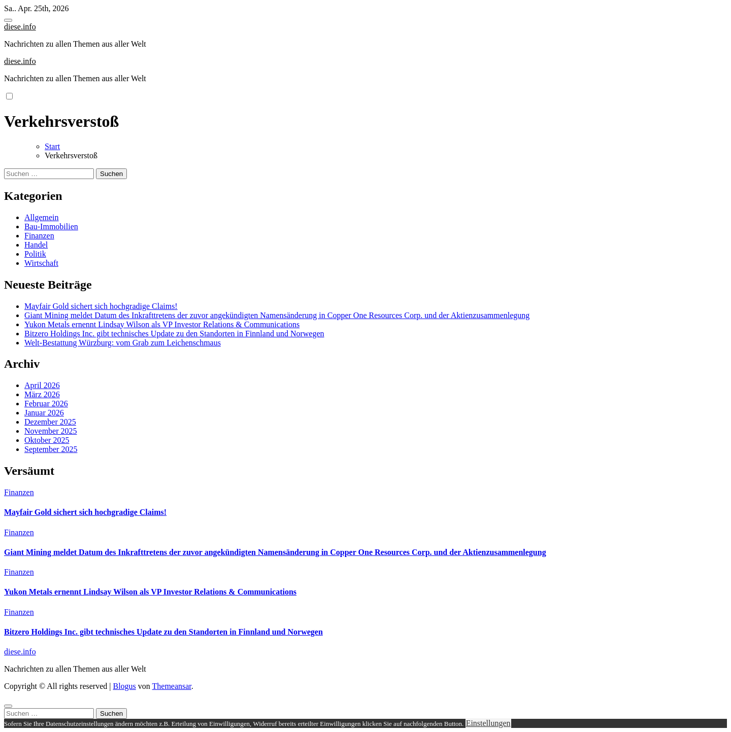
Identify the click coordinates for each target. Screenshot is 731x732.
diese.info (20, 26)
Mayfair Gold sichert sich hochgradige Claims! (101, 306)
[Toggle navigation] (8, 20)
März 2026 (42, 394)
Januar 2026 (44, 412)
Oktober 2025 (46, 440)
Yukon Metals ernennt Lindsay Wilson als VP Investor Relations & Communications (162, 324)
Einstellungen (488, 723)
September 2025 (50, 449)
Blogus (124, 686)
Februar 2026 (46, 403)
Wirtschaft (41, 263)
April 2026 (42, 385)
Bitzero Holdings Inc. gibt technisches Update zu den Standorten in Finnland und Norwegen (174, 333)
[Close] (8, 706)
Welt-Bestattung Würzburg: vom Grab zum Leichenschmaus (122, 342)
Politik (35, 254)
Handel (36, 244)
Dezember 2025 (50, 421)
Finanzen (39, 235)
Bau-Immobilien (51, 226)
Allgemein (41, 217)
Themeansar (171, 686)
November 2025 (50, 431)
